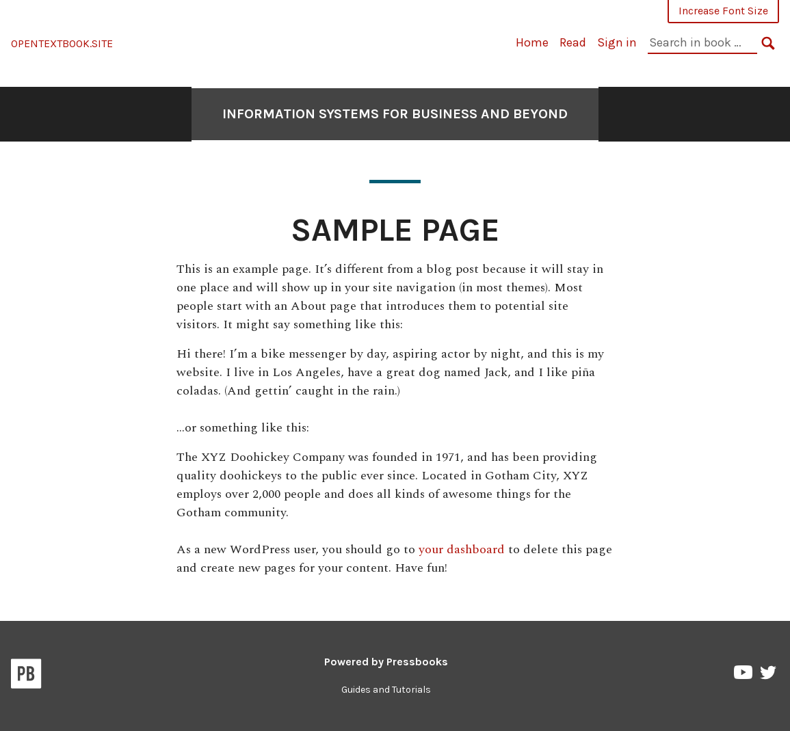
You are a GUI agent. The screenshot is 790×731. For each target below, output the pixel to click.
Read (572, 42)
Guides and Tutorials (386, 689)
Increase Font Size (723, 10)
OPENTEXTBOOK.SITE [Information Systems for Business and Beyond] (62, 43)
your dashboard (462, 549)
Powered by (386, 661)
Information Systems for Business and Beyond (395, 114)
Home (532, 42)
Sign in (617, 42)
